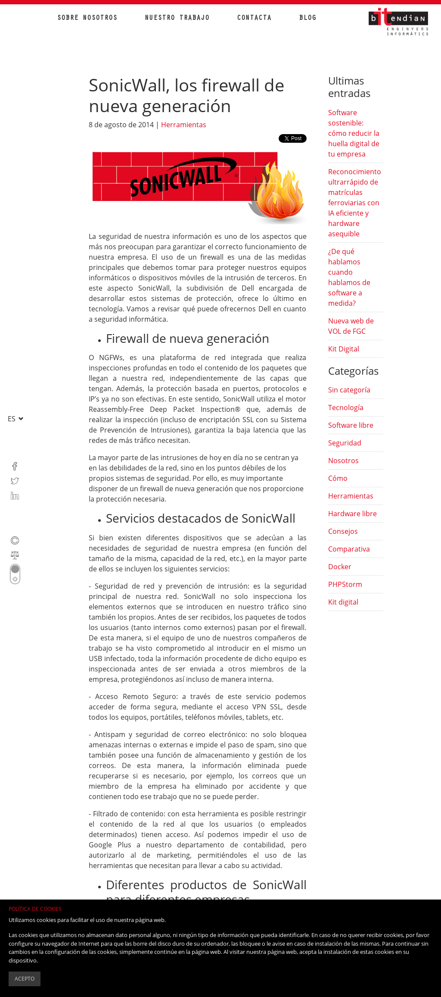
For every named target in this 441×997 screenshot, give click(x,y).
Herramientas (183, 124)
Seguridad (344, 443)
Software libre (350, 425)
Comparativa (349, 549)
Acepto (24, 978)
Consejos (343, 531)
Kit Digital (343, 349)
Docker (339, 566)
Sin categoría (349, 390)
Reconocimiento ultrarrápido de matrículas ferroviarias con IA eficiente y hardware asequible (354, 202)
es (12, 418)
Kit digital (343, 602)
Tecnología (345, 407)
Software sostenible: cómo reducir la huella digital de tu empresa (353, 133)
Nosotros (343, 460)
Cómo (338, 478)
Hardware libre (352, 513)
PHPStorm (345, 584)
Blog (307, 18)
